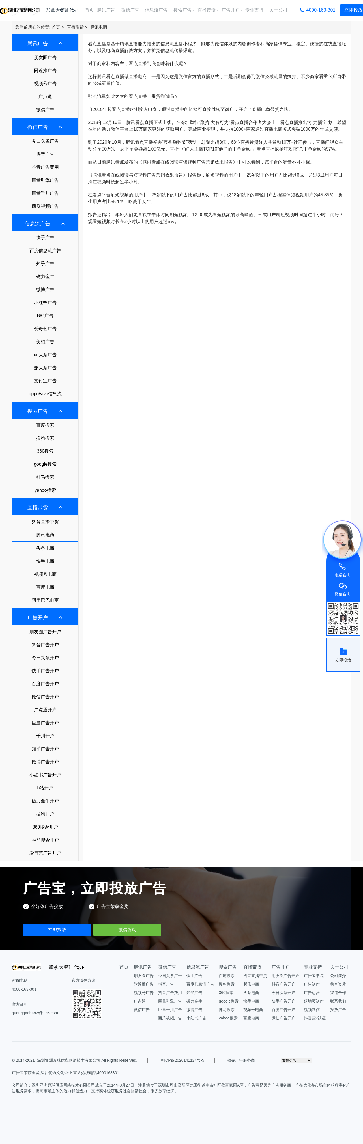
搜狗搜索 (45, 438)
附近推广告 (45, 70)
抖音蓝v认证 (315, 1018)
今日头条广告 (45, 141)
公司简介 (338, 975)
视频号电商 (45, 574)
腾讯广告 (107, 10)
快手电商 (45, 561)
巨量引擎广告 (45, 180)
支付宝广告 (45, 380)
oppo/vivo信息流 (45, 393)
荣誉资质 (338, 984)
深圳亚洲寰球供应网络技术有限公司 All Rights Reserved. (87, 1060)
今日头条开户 (45, 657)
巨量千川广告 (45, 193)
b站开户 (45, 787)
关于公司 (279, 10)
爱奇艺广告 (45, 328)
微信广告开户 (45, 696)
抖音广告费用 (45, 167)
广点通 (45, 96)
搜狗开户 (45, 814)
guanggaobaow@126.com (35, 1013)
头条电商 (45, 548)
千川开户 (45, 735)
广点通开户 (45, 709)
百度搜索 (45, 425)
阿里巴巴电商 (45, 600)
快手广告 (45, 237)
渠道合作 (338, 992)
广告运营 (312, 992)
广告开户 (232, 10)
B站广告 (45, 315)
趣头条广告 (45, 367)
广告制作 (312, 984)
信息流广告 (157, 10)
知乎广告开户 (45, 748)
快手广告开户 (45, 670)
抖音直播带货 (45, 521)
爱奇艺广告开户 (45, 853)
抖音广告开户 (45, 644)
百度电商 (45, 587)
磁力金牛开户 (45, 801)
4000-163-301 (321, 10)
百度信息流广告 (45, 250)
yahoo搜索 (45, 490)
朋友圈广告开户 (45, 631)
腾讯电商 (98, 27)
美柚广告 (45, 341)
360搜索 (45, 451)
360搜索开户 (45, 827)
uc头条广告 (45, 354)
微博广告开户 (45, 761)
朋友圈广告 (45, 57)
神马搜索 (45, 477)
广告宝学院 (314, 975)
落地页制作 (314, 1001)
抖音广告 (45, 154)
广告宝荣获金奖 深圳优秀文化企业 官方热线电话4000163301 (65, 1072)
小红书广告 (45, 302)
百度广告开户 (45, 683)
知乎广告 (45, 263)
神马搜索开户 (45, 840)
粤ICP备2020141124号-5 (182, 1060)
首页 (89, 10)
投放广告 (338, 1009)
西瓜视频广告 (45, 206)
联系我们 (338, 1001)
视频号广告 (45, 83)
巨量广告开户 (45, 722)
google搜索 (45, 464)
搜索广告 (183, 10)
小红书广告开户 (45, 774)
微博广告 (45, 289)
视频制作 (312, 1009)
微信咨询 (127, 929)
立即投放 (57, 929)
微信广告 (131, 10)
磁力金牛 (45, 276)
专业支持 (255, 10)
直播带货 (207, 10)
